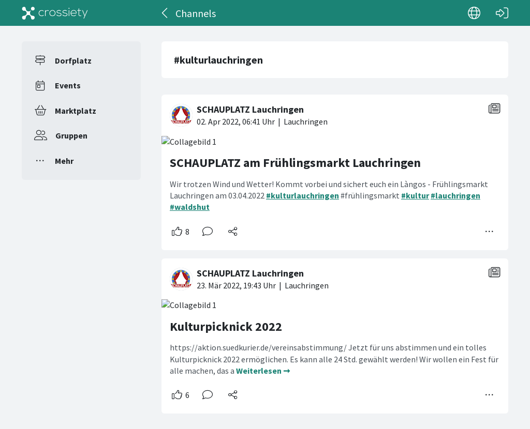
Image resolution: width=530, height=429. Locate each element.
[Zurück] (165, 13)
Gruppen (71, 135)
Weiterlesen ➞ (263, 370)
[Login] (502, 13)
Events (68, 85)
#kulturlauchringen (302, 195)
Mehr (64, 161)
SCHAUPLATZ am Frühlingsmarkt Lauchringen (295, 163)
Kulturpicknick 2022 (226, 326)
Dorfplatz (73, 60)
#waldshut (190, 207)
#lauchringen (455, 195)
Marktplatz (75, 110)
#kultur (415, 195)
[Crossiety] (55, 13)
